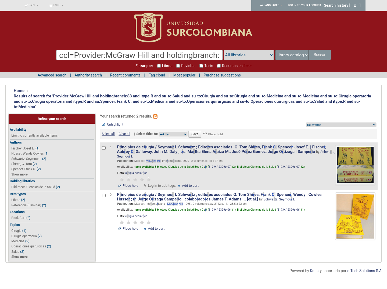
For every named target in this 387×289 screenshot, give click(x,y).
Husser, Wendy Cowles (27, 153)
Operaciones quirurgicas (28, 246)
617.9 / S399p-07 (220, 167)
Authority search (88, 75)
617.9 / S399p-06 (220, 209)
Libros (15, 200)
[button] (31, 5)
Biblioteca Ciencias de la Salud (33, 187)
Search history (336, 5)
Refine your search (52, 119)
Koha (314, 271)
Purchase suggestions (222, 75)
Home (19, 90)
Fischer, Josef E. (23, 148)
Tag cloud (157, 75)
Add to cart (190, 186)
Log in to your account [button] (304, 5)
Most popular (184, 75)
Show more (19, 174)
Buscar (320, 55)
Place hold (130, 186)
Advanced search (52, 75)
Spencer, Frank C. (23, 169)
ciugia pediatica (136, 173)
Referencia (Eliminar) (26, 205)
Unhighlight (115, 124)
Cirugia (16, 231)
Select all (108, 134)
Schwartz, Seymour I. (26, 159)
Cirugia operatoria (24, 236)
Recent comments (125, 75)
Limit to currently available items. (34, 135)
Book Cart (18, 218)
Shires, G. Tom (21, 164)
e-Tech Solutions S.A (364, 271)
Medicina (17, 241)
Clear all (124, 134)
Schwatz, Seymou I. (279, 199)
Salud (15, 252)
